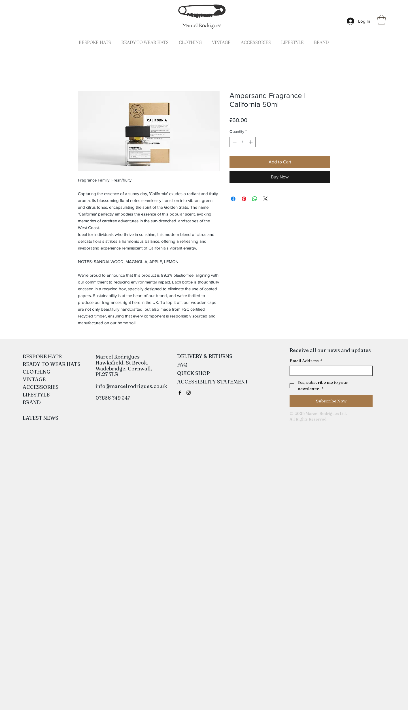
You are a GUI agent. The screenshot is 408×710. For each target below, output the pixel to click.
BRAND (32, 402)
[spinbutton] (242, 142)
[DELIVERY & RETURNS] (204, 356)
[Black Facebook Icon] (179, 392)
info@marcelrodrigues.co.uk (131, 386)
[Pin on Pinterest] (244, 198)
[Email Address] (329, 371)
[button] (381, 20)
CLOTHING (36, 371)
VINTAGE (34, 379)
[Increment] (251, 142)
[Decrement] (233, 142)
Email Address (306, 360)
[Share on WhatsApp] (254, 198)
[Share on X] (265, 198)
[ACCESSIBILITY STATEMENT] (212, 382)
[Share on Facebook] (233, 198)
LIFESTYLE (36, 394)
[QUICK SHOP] (193, 373)
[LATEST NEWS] (41, 418)
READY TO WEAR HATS (38, 364)
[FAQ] (182, 365)
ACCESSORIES (38, 387)
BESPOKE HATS (38, 356)
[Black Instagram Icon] (188, 392)
